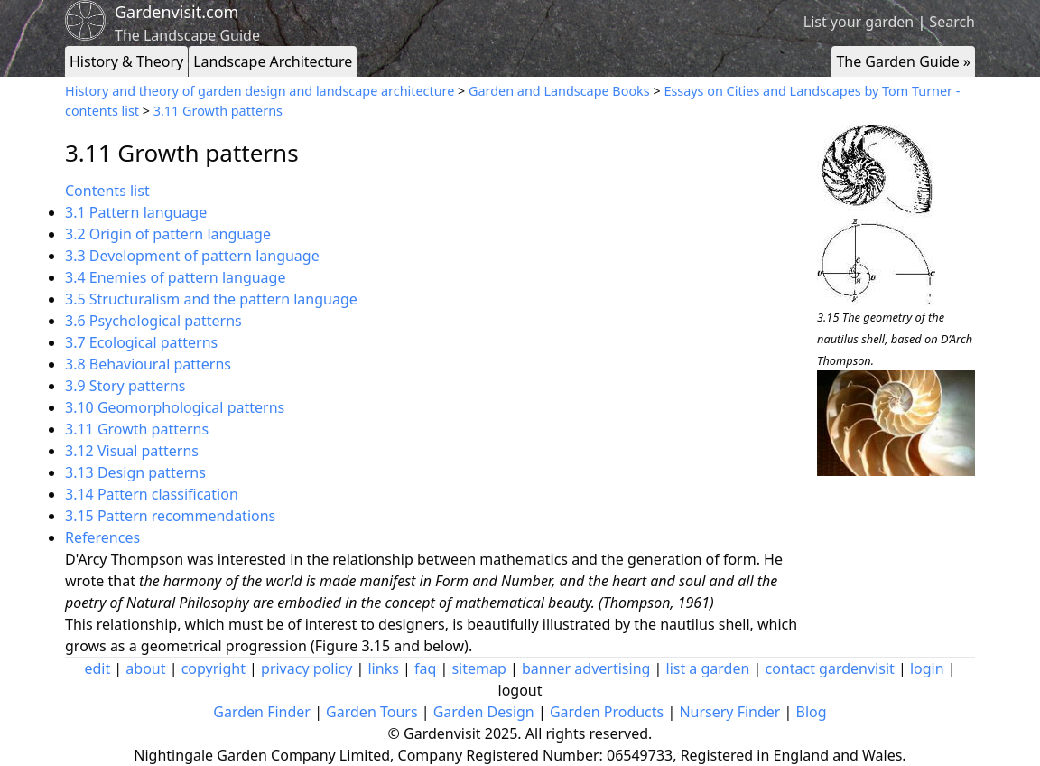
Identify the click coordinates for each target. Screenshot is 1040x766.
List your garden (858, 22)
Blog (811, 712)
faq (425, 668)
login (927, 668)
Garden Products (607, 712)
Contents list (107, 191)
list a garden (708, 668)
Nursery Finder (729, 712)
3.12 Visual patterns (132, 451)
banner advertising (586, 668)
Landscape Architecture (272, 61)
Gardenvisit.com (176, 12)
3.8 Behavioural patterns (148, 364)
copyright (213, 668)
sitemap (478, 668)
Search (952, 22)
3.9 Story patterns (125, 386)
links (382, 668)
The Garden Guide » (903, 61)
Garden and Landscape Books (559, 90)
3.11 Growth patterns (218, 110)
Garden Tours (371, 712)
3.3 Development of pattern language (192, 256)
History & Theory (126, 61)
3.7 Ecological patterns (141, 342)
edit (97, 668)
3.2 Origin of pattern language (168, 234)
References (102, 537)
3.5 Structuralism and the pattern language (211, 299)
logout (520, 690)
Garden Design (483, 712)
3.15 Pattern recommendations (170, 516)
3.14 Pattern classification (151, 494)
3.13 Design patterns (135, 472)
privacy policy (306, 668)
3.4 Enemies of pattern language (175, 277)
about (145, 668)
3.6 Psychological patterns (153, 321)
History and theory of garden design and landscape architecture (259, 90)
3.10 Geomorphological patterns (174, 407)
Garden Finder (262, 712)
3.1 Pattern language (136, 212)
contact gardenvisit (830, 668)
